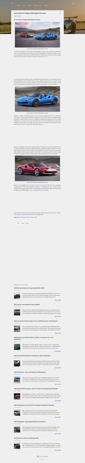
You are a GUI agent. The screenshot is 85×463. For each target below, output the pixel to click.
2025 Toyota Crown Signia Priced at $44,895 (27, 304)
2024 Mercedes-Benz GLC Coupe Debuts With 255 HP (29, 288)
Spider (31, 190)
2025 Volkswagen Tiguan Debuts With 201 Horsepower (30, 421)
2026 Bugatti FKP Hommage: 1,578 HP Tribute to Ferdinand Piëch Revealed (36, 388)
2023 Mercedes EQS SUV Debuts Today (28, 217)
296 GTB (45, 56)
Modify (46, 5)
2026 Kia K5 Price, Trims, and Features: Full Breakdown (30, 372)
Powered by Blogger (42, 456)
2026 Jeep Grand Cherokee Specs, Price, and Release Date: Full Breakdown (36, 321)
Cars (23, 5)
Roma (41, 190)
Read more (58, 300)
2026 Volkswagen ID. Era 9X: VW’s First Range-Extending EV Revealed (34, 405)
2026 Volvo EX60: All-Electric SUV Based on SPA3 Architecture (32, 355)
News (29, 5)
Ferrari (22, 223)
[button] (60, 13)
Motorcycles (38, 5)
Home (18, 5)
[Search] (73, 4)
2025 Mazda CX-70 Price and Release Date (26, 438)
